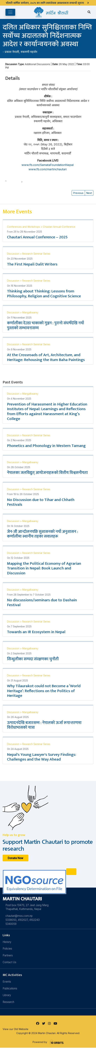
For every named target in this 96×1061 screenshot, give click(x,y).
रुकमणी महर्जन (29, 52)
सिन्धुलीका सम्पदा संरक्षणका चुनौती (33, 659)
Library (7, 995)
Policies (7, 948)
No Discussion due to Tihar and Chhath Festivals (40, 502)
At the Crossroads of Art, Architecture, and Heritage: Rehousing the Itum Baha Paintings (46, 357)
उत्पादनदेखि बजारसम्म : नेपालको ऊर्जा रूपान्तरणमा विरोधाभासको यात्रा (44, 725)
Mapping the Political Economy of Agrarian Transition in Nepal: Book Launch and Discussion (44, 568)
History (7, 942)
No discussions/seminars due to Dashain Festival (42, 602)
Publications (10, 988)
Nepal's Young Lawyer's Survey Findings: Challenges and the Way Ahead (41, 757)
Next (89, 192)
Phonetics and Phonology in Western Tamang (46, 445)
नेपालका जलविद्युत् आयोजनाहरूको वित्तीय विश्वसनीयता (47, 472)
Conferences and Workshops (24, 226)
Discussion (13, 253)
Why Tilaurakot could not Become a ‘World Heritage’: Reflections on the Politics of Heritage (44, 691)
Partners (8, 955)
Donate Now (15, 858)
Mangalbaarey (30, 312)
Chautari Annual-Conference (59, 226)
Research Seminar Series (36, 253)
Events (7, 981)
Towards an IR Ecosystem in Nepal (36, 632)
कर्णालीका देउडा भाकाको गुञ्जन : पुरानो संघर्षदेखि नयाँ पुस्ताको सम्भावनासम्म (45, 325)
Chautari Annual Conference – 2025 (37, 237)
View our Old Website (15, 1029)
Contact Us (9, 962)
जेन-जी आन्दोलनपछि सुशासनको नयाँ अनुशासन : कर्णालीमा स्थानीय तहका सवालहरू (42, 534)
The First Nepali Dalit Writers (32, 264)
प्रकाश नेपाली (12, 52)
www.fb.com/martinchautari (48, 169)
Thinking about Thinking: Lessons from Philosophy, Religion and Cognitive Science (44, 293)
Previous (78, 192)
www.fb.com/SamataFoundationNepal (48, 165)
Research (8, 1002)
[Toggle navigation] (10, 12)
